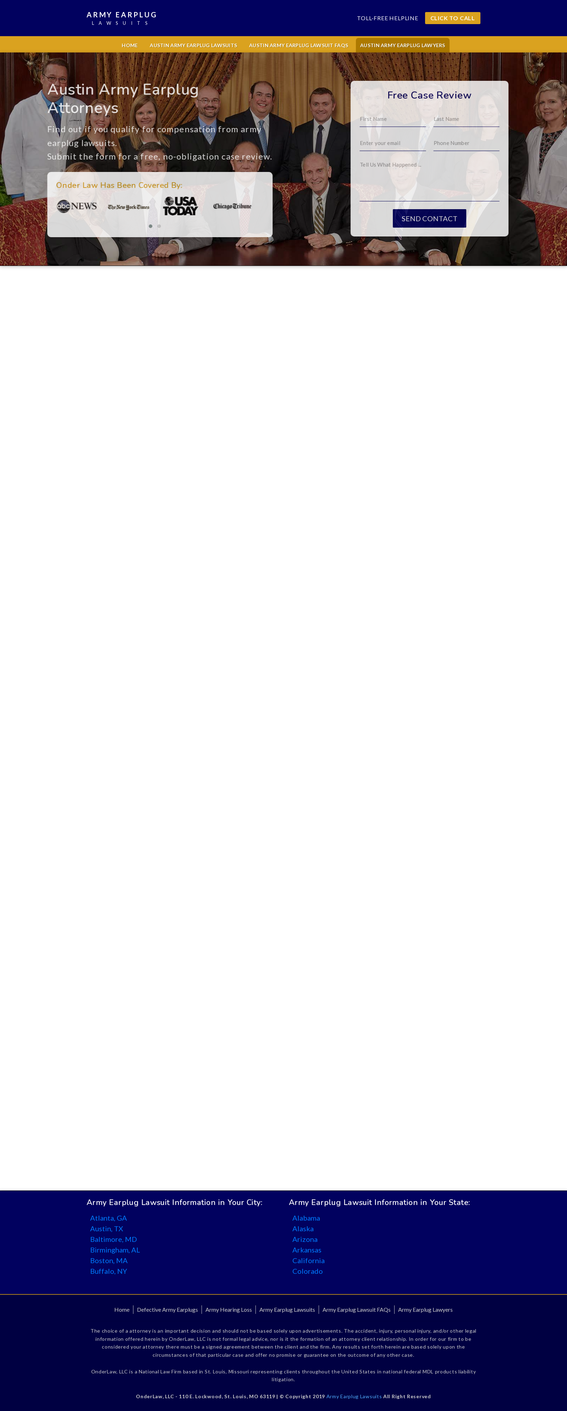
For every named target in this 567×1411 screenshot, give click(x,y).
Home (130, 45)
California (308, 1260)
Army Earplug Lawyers (425, 1309)
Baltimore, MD (113, 1239)
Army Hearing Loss (228, 1309)
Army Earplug (122, 18)
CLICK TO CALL (452, 18)
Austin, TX (106, 1228)
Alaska (303, 1228)
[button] (120, 226)
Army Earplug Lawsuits (287, 1309)
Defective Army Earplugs (167, 1309)
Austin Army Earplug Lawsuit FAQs (298, 45)
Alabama (306, 1218)
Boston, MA (109, 1260)
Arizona (305, 1239)
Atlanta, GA (108, 1218)
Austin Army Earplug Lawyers (402, 45)
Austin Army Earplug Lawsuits (193, 45)
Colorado (307, 1271)
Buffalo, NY (108, 1271)
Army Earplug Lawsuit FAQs (357, 1309)
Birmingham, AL (115, 1249)
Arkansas (306, 1249)
